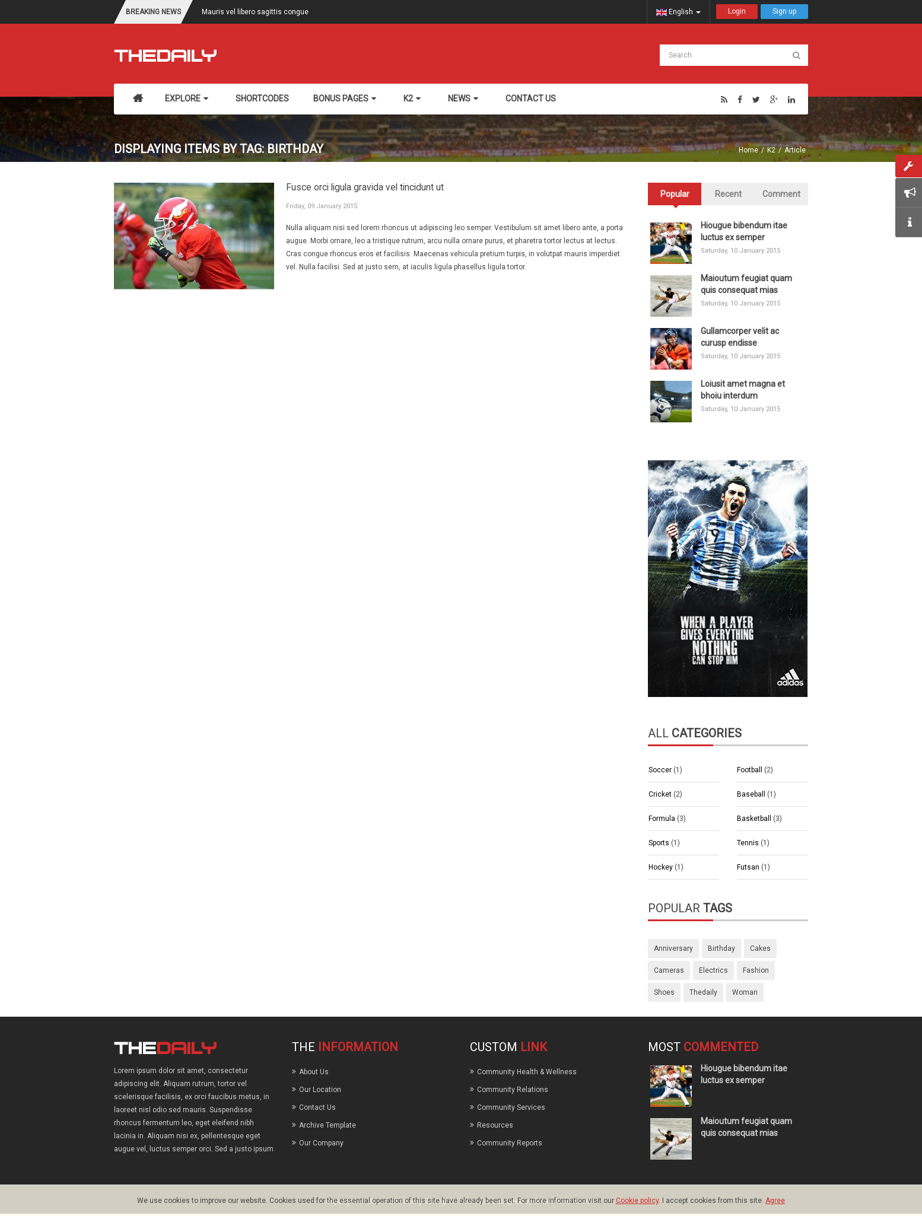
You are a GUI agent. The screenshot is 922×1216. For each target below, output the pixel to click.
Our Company (321, 1143)
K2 (771, 150)
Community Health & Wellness (527, 1072)
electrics (713, 970)
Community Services (511, 1107)
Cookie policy (637, 1200)
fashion (756, 970)
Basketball (755, 818)
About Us (314, 1072)
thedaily (703, 992)
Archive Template (327, 1125)
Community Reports (509, 1143)
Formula (662, 818)
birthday (721, 948)
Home (748, 150)
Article (795, 150)
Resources (495, 1125)
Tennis (749, 843)
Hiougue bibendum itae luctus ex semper (744, 231)
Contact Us (317, 1107)
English (678, 12)
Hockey (661, 867)
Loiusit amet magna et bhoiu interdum (743, 389)
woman (745, 992)
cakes (760, 948)
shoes (664, 992)
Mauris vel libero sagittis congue (255, 12)
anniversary (673, 948)
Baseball (752, 794)
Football (750, 770)
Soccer (660, 770)
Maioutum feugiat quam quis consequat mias (746, 284)
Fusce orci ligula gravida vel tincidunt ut (365, 187)
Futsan (749, 867)
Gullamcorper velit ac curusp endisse (740, 337)
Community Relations (512, 1090)
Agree (775, 1200)
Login (737, 11)
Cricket (660, 794)
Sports (659, 843)
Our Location (320, 1090)
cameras (669, 970)
